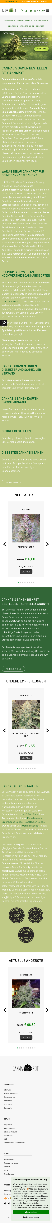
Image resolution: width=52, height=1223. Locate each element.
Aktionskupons (9, 1128)
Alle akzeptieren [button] (31, 1212)
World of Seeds (30, 839)
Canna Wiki (8, 1108)
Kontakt (7, 1166)
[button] (18, 582)
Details (26, 571)
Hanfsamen (9, 20)
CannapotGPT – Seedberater (14, 1142)
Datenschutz (8, 1135)
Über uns (7, 1090)
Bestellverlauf (9, 1159)
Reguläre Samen (27, 25)
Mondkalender (9, 1174)
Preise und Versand (11, 1093)
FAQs (6, 1170)
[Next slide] (47, 544)
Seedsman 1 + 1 (12, 1)
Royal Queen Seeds (34, 835)
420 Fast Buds (31, 827)
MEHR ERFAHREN (13, 482)
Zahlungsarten (9, 1097)
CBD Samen (13, 25)
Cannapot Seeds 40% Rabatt (34, 1)
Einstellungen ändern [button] (31, 1217)
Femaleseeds (34, 831)
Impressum (8, 1104)
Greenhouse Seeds (12, 835)
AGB (5, 1139)
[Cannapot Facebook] (9, 1203)
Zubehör (40, 25)
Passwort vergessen (11, 1163)
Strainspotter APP (10, 1132)
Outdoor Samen (41, 20)
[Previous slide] (4, 544)
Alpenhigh (8, 1190)
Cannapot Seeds (11, 301)
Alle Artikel (8, 1101)
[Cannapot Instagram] (5, 1203)
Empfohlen (8, 1124)
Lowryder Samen (24, 20)
